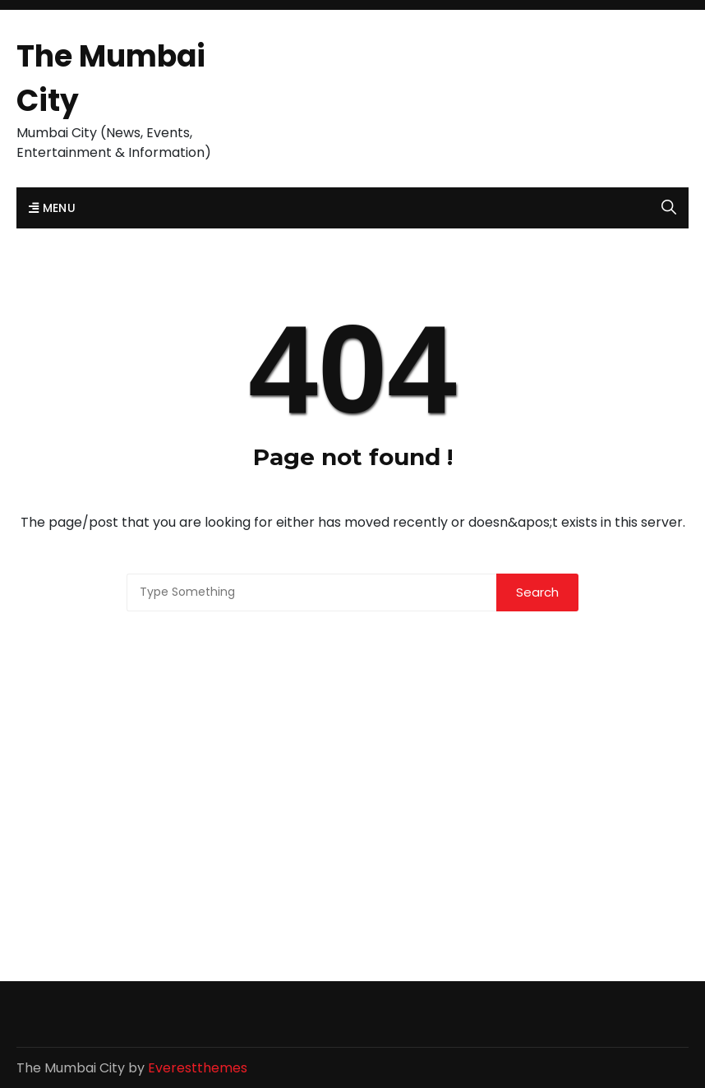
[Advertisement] (352, 735)
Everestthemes (197, 1067)
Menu (52, 208)
